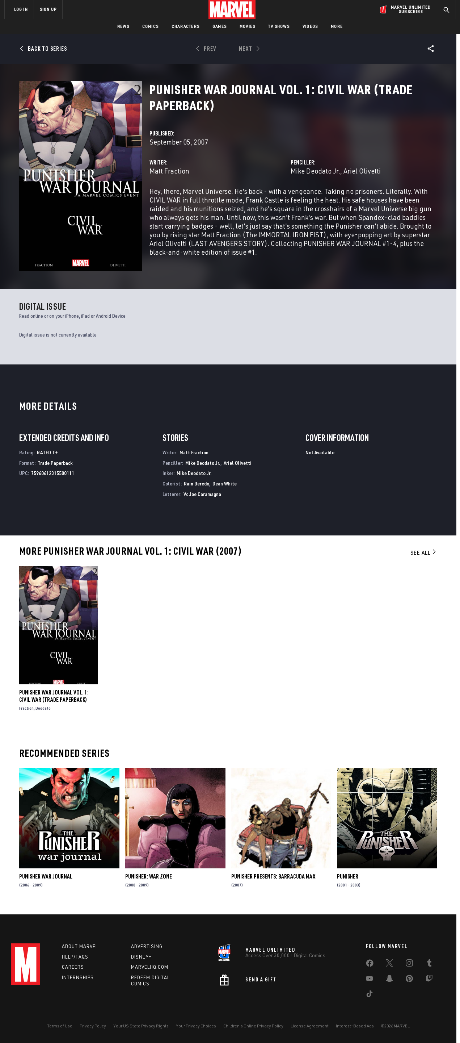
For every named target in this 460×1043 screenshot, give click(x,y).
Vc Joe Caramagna (202, 494)
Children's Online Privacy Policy (253, 1026)
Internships (78, 977)
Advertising (147, 946)
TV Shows (279, 26)
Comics (150, 26)
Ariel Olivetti (362, 171)
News (123, 26)
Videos (310, 26)
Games (219, 26)
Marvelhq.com (149, 967)
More (337, 26)
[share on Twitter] (389, 964)
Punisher (347, 876)
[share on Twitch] (429, 980)
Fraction (26, 708)
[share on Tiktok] (369, 995)
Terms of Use (59, 1026)
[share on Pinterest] (409, 980)
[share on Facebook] (370, 964)
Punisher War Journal (45, 876)
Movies (247, 26)
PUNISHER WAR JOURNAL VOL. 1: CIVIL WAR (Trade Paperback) (54, 696)
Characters (185, 26)
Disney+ (141, 957)
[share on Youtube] (369, 980)
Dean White (224, 483)
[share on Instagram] (409, 964)
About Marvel (80, 946)
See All (423, 552)
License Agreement (310, 1026)
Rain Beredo (196, 483)
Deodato (43, 708)
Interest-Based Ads (355, 1026)
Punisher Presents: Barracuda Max (273, 876)
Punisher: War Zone (148, 876)
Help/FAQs (75, 957)
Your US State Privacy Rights (141, 1026)
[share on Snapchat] (389, 980)
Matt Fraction (169, 171)
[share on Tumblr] (429, 964)
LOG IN (21, 9)
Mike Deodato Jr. (315, 171)
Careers (73, 967)
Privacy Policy (93, 1026)
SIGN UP (48, 9)
